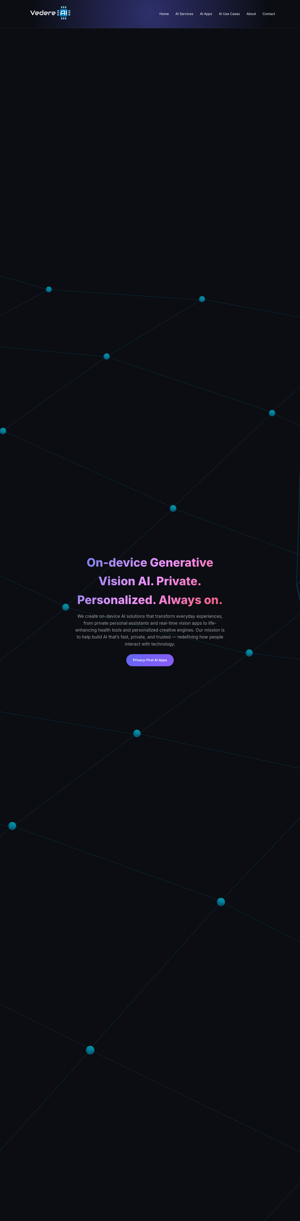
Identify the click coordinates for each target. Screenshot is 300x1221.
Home (164, 14)
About (251, 14)
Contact (269, 14)
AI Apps (206, 14)
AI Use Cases (229, 14)
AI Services (184, 14)
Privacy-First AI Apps (150, 660)
